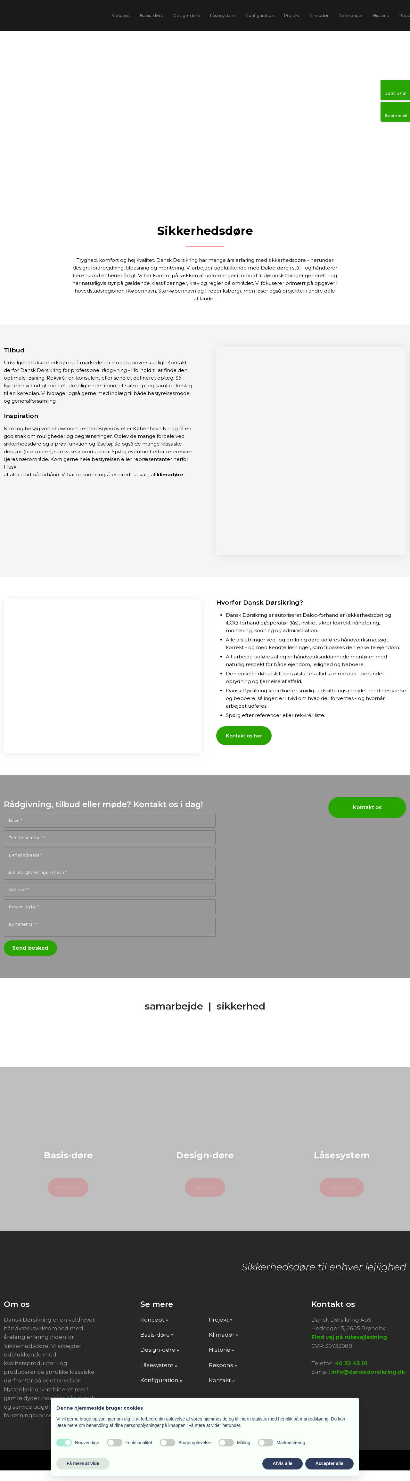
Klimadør (319, 15)
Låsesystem (223, 15)
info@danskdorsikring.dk (368, 1383)
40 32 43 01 (351, 1374)
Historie (381, 15)
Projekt (292, 15)
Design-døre (186, 15)
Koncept (120, 15)
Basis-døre (151, 15)
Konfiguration (259, 15)
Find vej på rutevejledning (349, 1348)
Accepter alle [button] (329, 1463)
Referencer (350, 15)
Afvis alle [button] (282, 1463)
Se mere (68, 1198)
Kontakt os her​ (244, 736)
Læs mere (341, 1198)
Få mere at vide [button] (83, 1463)
